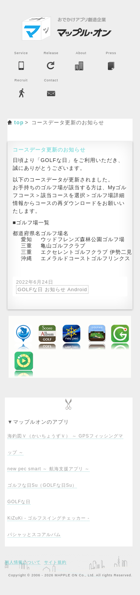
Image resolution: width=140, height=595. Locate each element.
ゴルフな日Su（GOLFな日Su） (42, 485)
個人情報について (23, 562)
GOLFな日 (19, 501)
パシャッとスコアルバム (34, 534)
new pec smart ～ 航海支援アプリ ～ (48, 468)
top (19, 122)
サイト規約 (55, 562)
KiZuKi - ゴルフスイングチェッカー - (48, 518)
